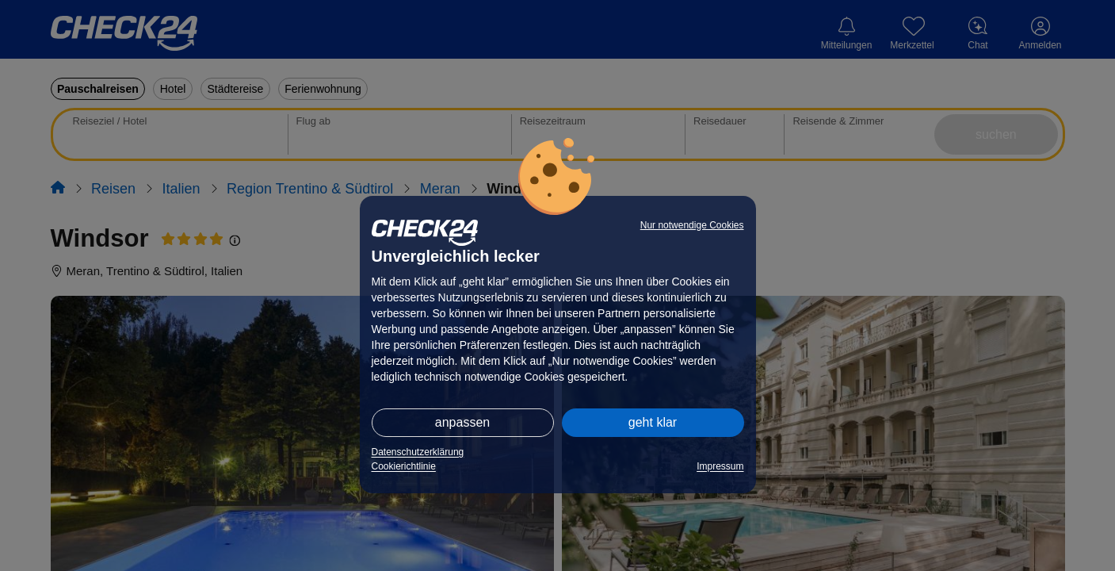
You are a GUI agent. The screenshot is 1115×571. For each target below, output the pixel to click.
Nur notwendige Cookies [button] (692, 225)
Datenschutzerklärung (418, 452)
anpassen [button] (462, 422)
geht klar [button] (652, 422)
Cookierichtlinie (404, 466)
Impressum (720, 466)
